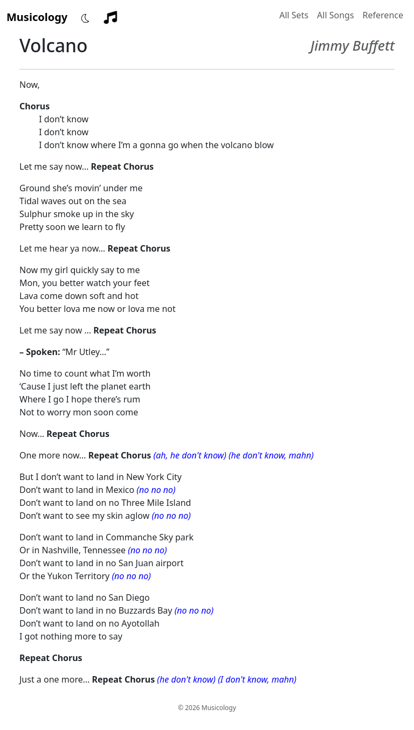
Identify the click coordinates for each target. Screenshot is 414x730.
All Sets (293, 15)
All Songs (335, 15)
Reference (383, 15)
